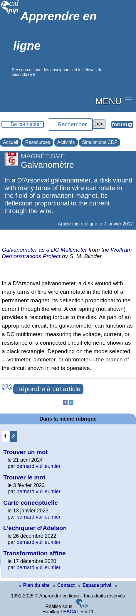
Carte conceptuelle (30, 502)
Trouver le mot (24, 477)
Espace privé (95, 585)
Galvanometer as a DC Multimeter (44, 250)
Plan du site (35, 585)
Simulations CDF (99, 142)
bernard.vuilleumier (38, 466)
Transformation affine (34, 553)
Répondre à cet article (48, 389)
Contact (64, 585)
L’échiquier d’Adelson (35, 527)
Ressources (37, 142)
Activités (66, 142)
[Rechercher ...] (71, 124)
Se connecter (26, 124)
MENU (108, 101)
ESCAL (71, 611)
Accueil (10, 142)
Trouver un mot (25, 452)
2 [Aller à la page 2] (13, 436)
